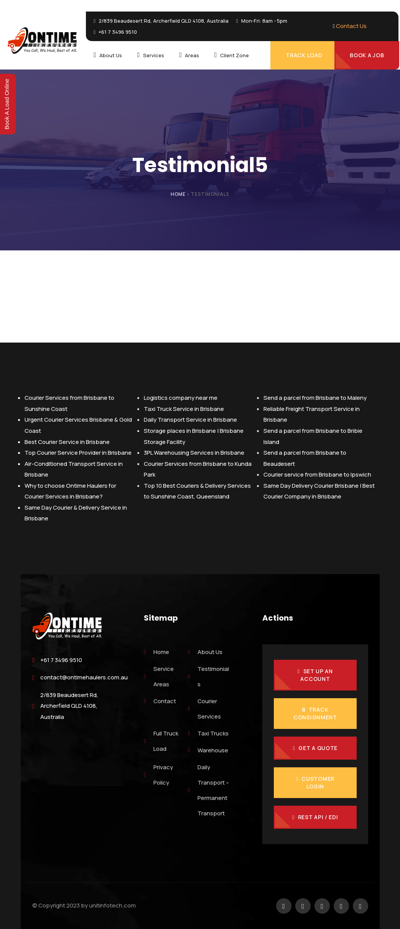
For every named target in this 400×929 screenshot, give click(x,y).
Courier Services (204, 708)
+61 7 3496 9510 (61, 660)
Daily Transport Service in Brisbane (190, 420)
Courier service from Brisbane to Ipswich (317, 474)
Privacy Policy (158, 775)
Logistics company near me (180, 398)
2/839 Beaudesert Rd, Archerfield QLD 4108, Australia (69, 706)
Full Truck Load (161, 741)
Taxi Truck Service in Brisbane (184, 409)
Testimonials (208, 676)
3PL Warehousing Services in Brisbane (194, 453)
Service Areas (159, 676)
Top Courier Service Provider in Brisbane (78, 453)
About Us (205, 652)
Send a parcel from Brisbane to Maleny (315, 398)
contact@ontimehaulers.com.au (84, 677)
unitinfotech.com (112, 905)
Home (178, 194)
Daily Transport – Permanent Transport (208, 790)
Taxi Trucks (208, 733)
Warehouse (208, 750)
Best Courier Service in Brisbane (67, 442)
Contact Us (351, 26)
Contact (160, 701)
